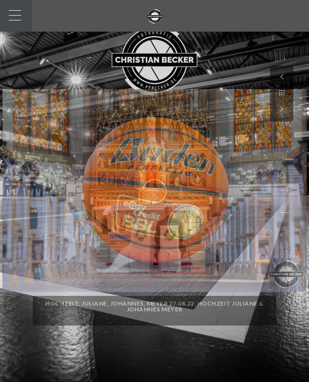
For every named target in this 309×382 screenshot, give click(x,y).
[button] (284, 212)
